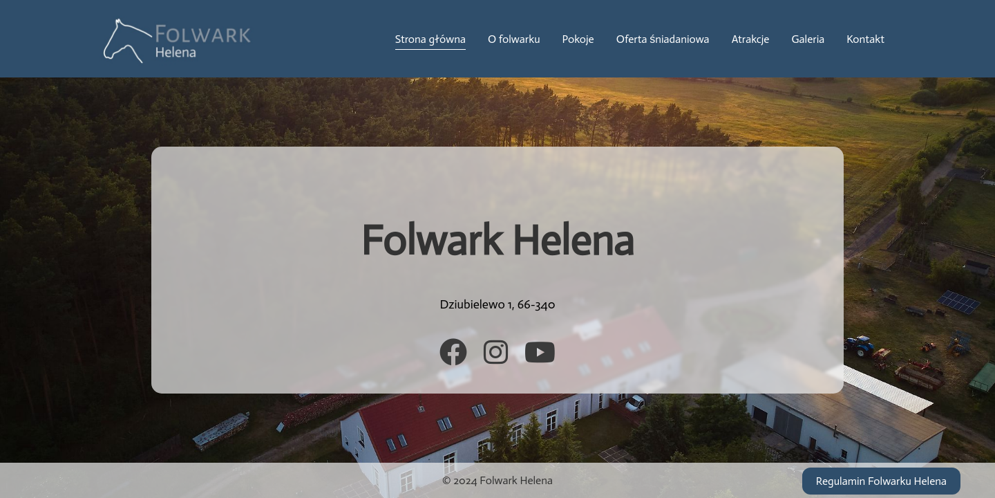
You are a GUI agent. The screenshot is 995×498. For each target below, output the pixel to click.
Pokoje (578, 39)
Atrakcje (751, 39)
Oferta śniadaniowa (663, 39)
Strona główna (430, 39)
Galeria (807, 39)
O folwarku (514, 39)
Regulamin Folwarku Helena (881, 481)
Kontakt (865, 39)
